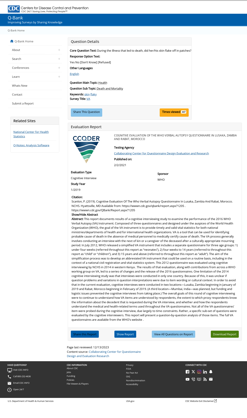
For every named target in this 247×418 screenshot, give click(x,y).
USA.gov (130, 401)
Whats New (19, 86)
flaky (93, 94)
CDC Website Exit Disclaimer (199, 401)
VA (88, 99)
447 (183, 111)
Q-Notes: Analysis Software (31, 145)
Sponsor (162, 174)
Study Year (78, 184)
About (16, 50)
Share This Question (86, 112)
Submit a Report (23, 103)
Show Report (125, 334)
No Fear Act (132, 372)
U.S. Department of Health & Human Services (31, 401)
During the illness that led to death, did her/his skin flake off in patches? (144, 51)
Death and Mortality (110, 88)
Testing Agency (124, 147)
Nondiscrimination (135, 380)
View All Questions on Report (173, 334)
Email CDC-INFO (21, 382)
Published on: (123, 159)
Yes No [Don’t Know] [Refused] (90, 62)
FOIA (128, 368)
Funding (71, 376)
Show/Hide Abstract (85, 215)
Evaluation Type (81, 172)
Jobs (69, 372)
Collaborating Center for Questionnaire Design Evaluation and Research (161, 153)
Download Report (224, 334)
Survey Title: (78, 99)
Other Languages (81, 68)
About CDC (72, 368)
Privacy (129, 365)
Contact (17, 94)
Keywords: (77, 94)
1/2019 (75, 190)
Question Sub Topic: (83, 88)
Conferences (20, 68)
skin (87, 94)
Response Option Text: (85, 56)
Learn (16, 77)
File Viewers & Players (78, 383)
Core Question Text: (83, 51)
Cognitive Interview (83, 178)
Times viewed (171, 112)
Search (16, 59)
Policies (70, 379)
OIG (128, 376)
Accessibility (132, 384)
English (74, 74)
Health (102, 83)
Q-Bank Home (16, 30)
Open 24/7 (18, 389)
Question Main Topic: (84, 83)
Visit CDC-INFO (20, 369)
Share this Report (84, 334)
